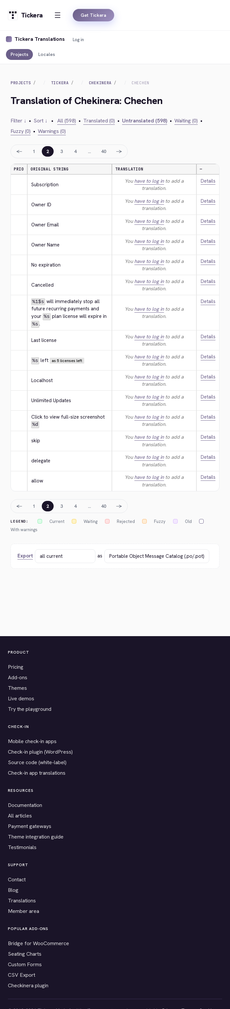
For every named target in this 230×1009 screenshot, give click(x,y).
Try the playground (29, 709)
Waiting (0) (186, 120)
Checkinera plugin (28, 985)
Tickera (60, 83)
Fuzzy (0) (21, 131)
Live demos (21, 698)
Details (208, 181)
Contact (17, 879)
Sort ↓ (40, 120)
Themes (17, 688)
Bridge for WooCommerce (38, 943)
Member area (23, 911)
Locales (46, 54)
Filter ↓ (18, 120)
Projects (19, 54)
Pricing (15, 666)
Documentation (25, 805)
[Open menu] (57, 15)
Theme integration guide (36, 836)
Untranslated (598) (144, 120)
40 (103, 151)
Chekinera (100, 83)
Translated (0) (99, 120)
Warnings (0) (52, 131)
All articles (20, 815)
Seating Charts (24, 953)
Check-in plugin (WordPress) (40, 751)
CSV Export (21, 974)
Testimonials (22, 847)
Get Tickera (93, 15)
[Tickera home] (25, 15)
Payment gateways (29, 826)
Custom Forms (25, 964)
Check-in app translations (36, 772)
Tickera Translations (39, 39)
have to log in (149, 181)
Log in (78, 39)
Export (25, 555)
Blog (13, 890)
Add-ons (17, 677)
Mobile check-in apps (32, 741)
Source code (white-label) (37, 762)
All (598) (66, 120)
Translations (22, 900)
